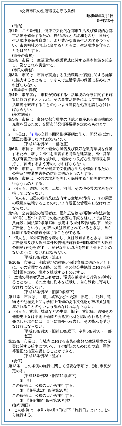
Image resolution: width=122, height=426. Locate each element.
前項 (33, 134)
